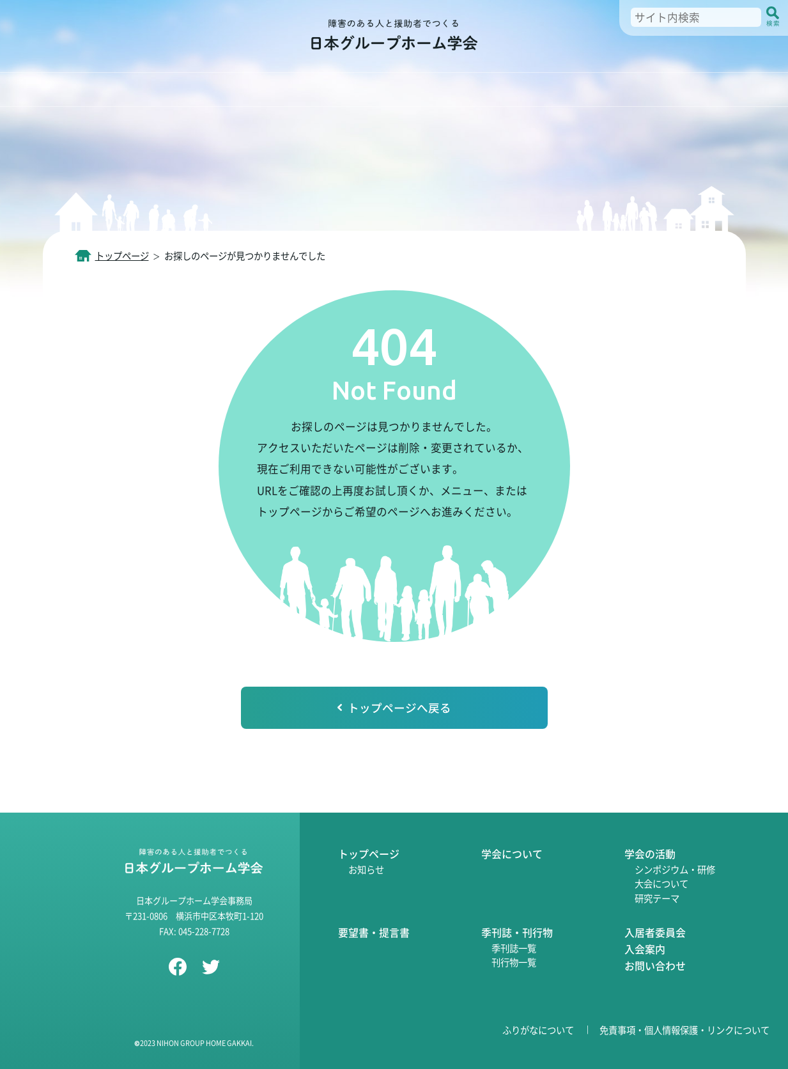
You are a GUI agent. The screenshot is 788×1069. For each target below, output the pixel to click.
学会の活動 (650, 853)
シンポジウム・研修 (675, 869)
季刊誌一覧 (513, 948)
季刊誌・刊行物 (517, 932)
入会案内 (644, 948)
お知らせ (366, 869)
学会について (512, 853)
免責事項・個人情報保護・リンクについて (684, 1029)
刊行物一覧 (513, 962)
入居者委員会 (655, 932)
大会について (661, 883)
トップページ (122, 255)
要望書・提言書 (374, 932)
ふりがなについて (538, 1029)
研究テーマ (657, 898)
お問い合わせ (655, 965)
